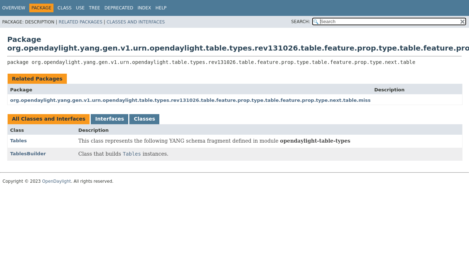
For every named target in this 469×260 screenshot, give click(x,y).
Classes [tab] (144, 119)
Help (161, 7)
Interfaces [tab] (109, 119)
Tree (94, 7)
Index (144, 7)
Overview (13, 7)
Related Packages (80, 22)
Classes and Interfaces (136, 22)
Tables (18, 140)
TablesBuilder (28, 153)
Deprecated (118, 7)
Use (80, 7)
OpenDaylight (56, 181)
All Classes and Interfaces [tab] (48, 119)
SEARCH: (300, 21)
